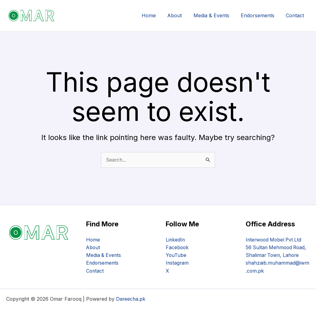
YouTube (176, 255)
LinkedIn (175, 239)
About (180, 15)
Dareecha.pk (131, 299)
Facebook (177, 247)
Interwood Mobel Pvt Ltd (275, 239)
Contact (296, 15)
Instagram (177, 263)
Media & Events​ (215, 15)
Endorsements (260, 15)
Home (156, 15)
